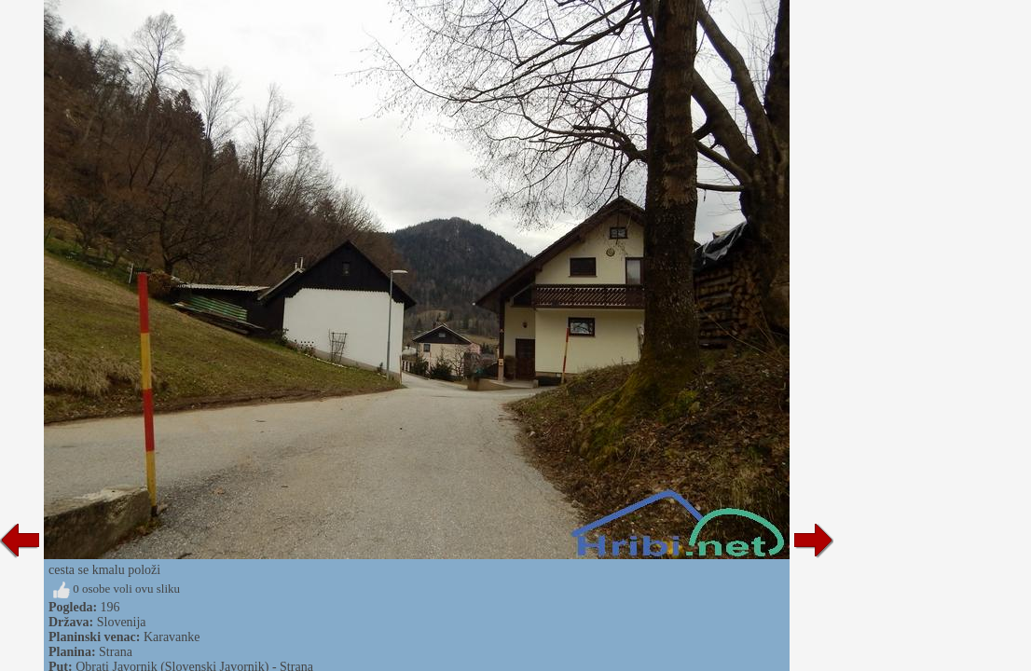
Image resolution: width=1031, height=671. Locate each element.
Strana (115, 652)
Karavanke (172, 637)
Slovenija (121, 622)
